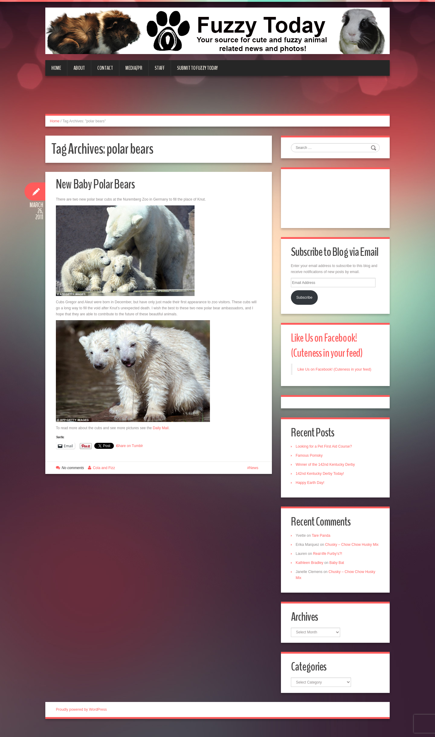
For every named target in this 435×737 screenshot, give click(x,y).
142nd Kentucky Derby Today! (320, 475)
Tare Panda (321, 538)
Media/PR (133, 68)
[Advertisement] (217, 98)
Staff (160, 68)
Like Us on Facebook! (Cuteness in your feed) (328, 346)
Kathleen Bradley (310, 571)
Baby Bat (337, 571)
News (253, 468)
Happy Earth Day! (310, 484)
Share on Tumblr (129, 446)
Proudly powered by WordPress (81, 718)
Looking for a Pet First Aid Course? (324, 448)
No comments (73, 468)
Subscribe (305, 298)
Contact (105, 68)
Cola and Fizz (104, 468)
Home (56, 68)
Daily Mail (161, 428)
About (79, 68)
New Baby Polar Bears (98, 184)
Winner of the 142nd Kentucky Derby (326, 466)
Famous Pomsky (309, 457)
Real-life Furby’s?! (328, 562)
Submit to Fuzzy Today (197, 68)
